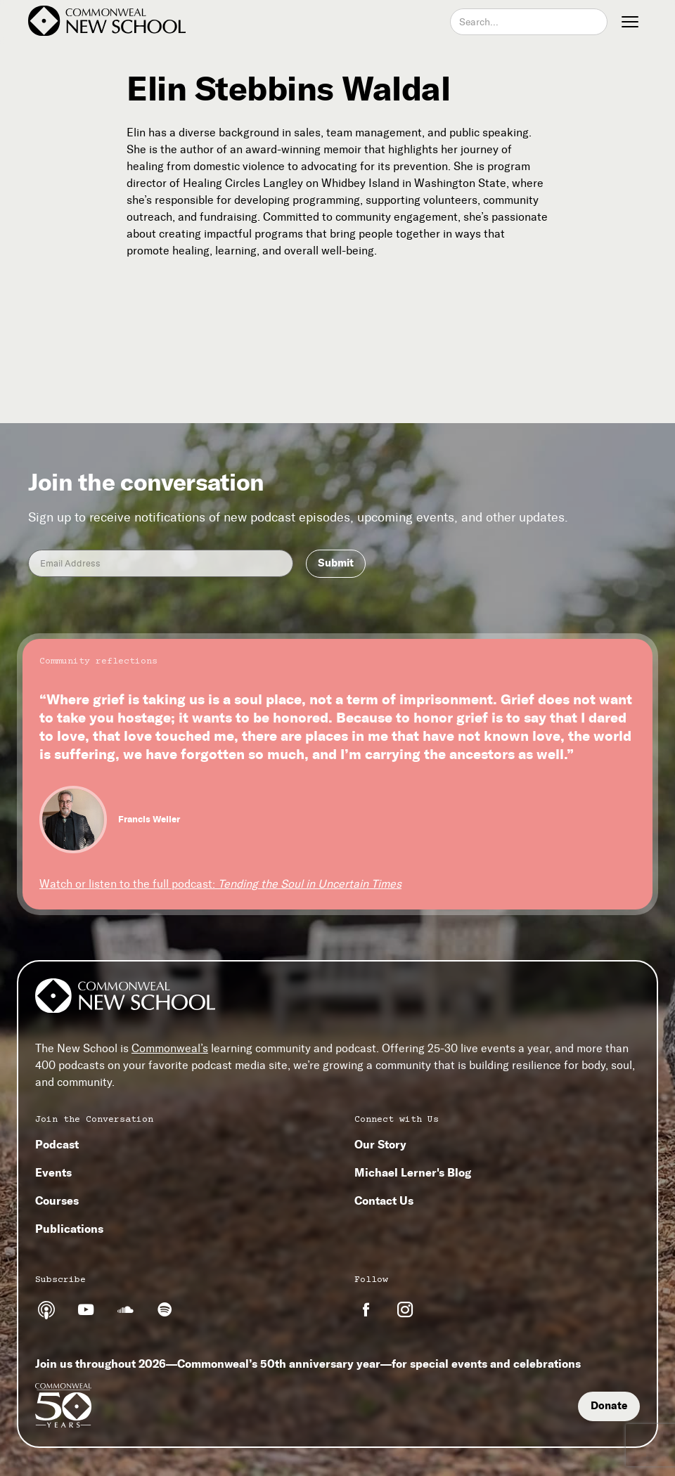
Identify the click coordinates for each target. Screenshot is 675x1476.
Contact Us (383, 1200)
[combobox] (529, 21)
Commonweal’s (169, 1048)
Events (53, 1172)
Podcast (57, 1144)
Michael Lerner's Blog (412, 1172)
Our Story (380, 1144)
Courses (57, 1200)
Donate (609, 1405)
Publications (69, 1229)
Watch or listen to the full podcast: (220, 884)
